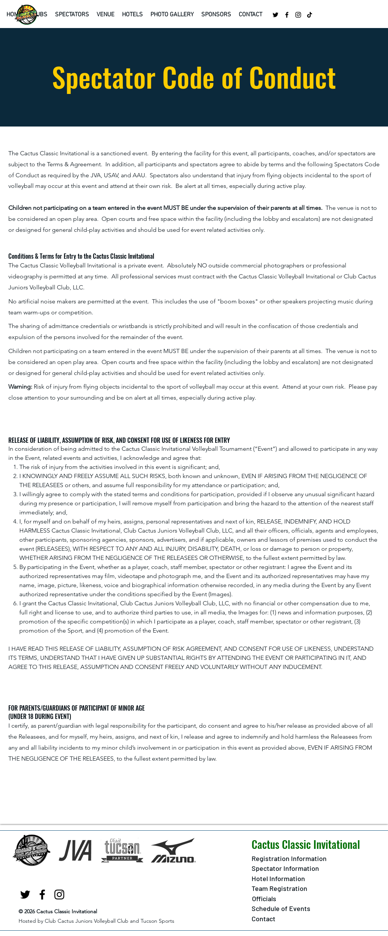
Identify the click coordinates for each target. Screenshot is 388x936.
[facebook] (287, 15)
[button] (38, 14)
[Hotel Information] (278, 879)
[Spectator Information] (285, 868)
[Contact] (263, 919)
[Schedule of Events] (281, 909)
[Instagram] (298, 15)
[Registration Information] (289, 859)
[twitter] (275, 15)
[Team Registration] (279, 889)
